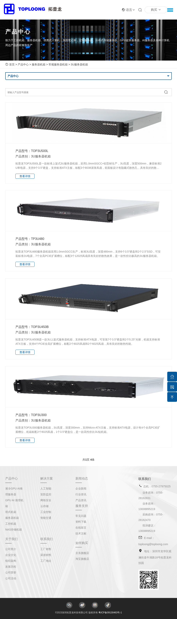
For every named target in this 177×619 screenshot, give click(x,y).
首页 (12, 64)
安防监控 (45, 494)
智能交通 (45, 517)
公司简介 (10, 549)
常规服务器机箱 (58, 64)
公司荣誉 (10, 572)
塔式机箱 (10, 512)
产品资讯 (80, 500)
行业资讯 (80, 494)
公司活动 (10, 578)
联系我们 (46, 539)
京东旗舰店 (82, 553)
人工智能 (45, 488)
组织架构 (10, 560)
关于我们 (11, 539)
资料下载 (80, 521)
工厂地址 (45, 560)
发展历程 (10, 566)
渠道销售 (45, 554)
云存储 (44, 506)
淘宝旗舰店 (82, 558)
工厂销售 (45, 549)
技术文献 (80, 533)
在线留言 (80, 527)
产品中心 (23, 64)
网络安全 (45, 500)
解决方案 (46, 478)
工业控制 (45, 512)
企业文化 (10, 554)
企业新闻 (80, 488)
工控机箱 (10, 523)
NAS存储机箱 (13, 529)
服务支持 (81, 505)
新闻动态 (81, 478)
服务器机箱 (38, 64)
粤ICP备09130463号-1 (110, 612)
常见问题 (80, 515)
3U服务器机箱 (79, 64)
